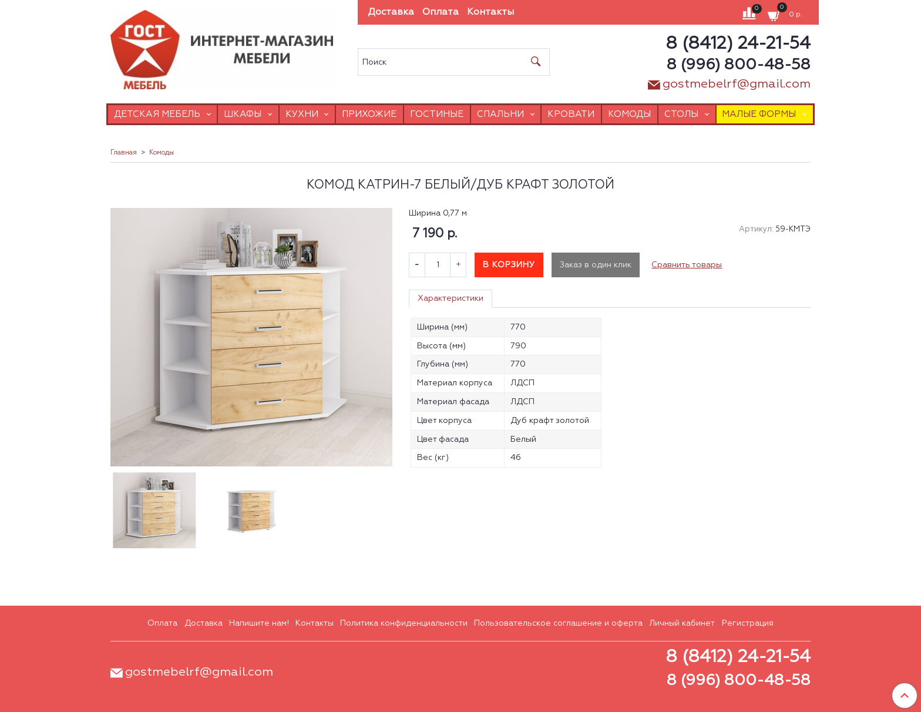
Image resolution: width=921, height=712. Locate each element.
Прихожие (369, 114)
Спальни (500, 114)
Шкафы (242, 114)
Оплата (440, 12)
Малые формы (759, 114)
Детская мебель (157, 114)
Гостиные (436, 114)
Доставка (391, 12)
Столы (681, 114)
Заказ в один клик (595, 265)
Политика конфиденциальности (404, 623)
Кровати (570, 114)
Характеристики (450, 298)
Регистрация (748, 623)
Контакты (490, 12)
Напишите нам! (259, 623)
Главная (123, 152)
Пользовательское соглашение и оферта (558, 623)
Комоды (629, 114)
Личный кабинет (682, 623)
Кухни (301, 114)
